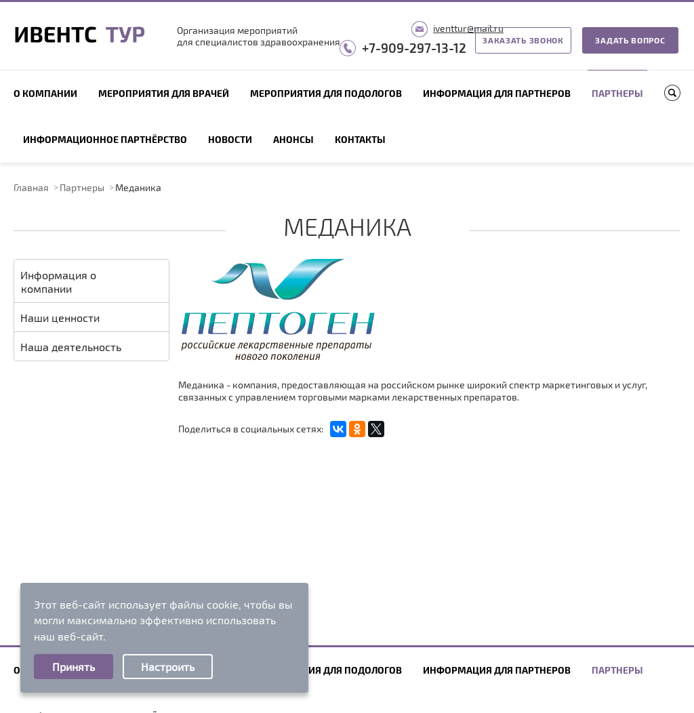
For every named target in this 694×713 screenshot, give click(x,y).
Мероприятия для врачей (163, 93)
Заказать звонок (523, 40)
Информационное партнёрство (105, 139)
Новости (230, 139)
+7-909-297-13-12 (414, 48)
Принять (73, 666)
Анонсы (293, 139)
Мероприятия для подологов (326, 93)
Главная (31, 187)
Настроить (168, 666)
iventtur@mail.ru (468, 28)
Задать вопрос (630, 40)
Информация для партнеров (497, 93)
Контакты (360, 139)
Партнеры (617, 93)
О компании (45, 93)
